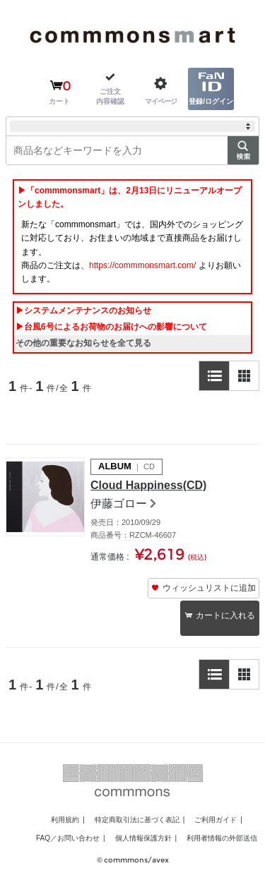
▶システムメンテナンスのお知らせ (83, 310)
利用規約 (65, 820)
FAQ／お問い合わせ (68, 838)
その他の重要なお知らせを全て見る (83, 343)
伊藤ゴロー (118, 504)
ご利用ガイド (215, 820)
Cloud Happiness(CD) (148, 485)
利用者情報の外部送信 (222, 838)
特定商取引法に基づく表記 (137, 820)
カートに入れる (225, 615)
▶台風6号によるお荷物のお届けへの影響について (111, 327)
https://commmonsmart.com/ (142, 265)
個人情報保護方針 (143, 838)
